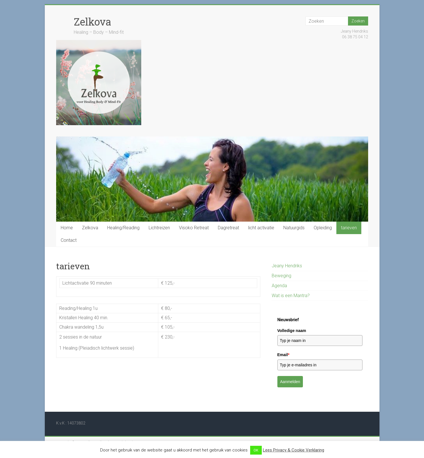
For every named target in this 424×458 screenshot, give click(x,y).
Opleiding (323, 227)
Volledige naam (291, 330)
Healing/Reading (123, 227)
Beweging (281, 275)
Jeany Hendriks (287, 265)
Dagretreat (228, 227)
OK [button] (256, 450)
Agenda (279, 285)
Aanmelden (290, 381)
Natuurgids (294, 227)
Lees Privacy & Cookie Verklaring (293, 450)
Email (283, 354)
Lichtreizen (159, 227)
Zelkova (92, 21)
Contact (69, 240)
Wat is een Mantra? (291, 295)
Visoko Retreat (194, 227)
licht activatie (261, 227)
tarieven (349, 227)
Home (67, 227)
